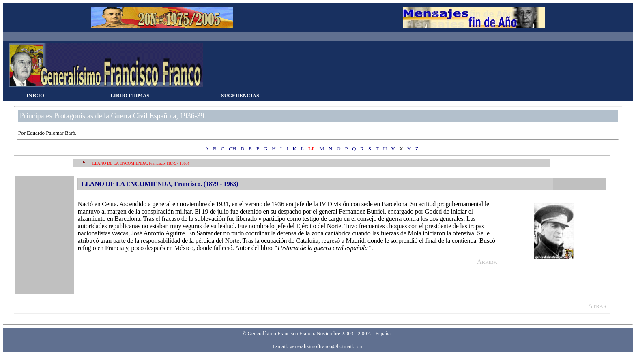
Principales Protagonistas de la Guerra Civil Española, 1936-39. (113, 116)
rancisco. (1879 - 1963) (170, 163)
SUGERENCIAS (240, 95)
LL (312, 148)
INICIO (35, 95)
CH (232, 148)
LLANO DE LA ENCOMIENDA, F (121, 163)
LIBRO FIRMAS (129, 95)
